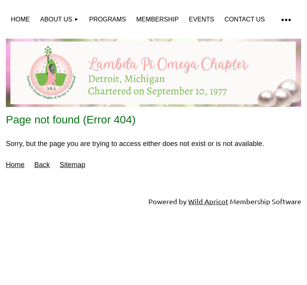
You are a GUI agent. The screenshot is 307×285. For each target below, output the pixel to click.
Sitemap (72, 165)
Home (15, 165)
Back (42, 165)
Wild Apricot (208, 201)
